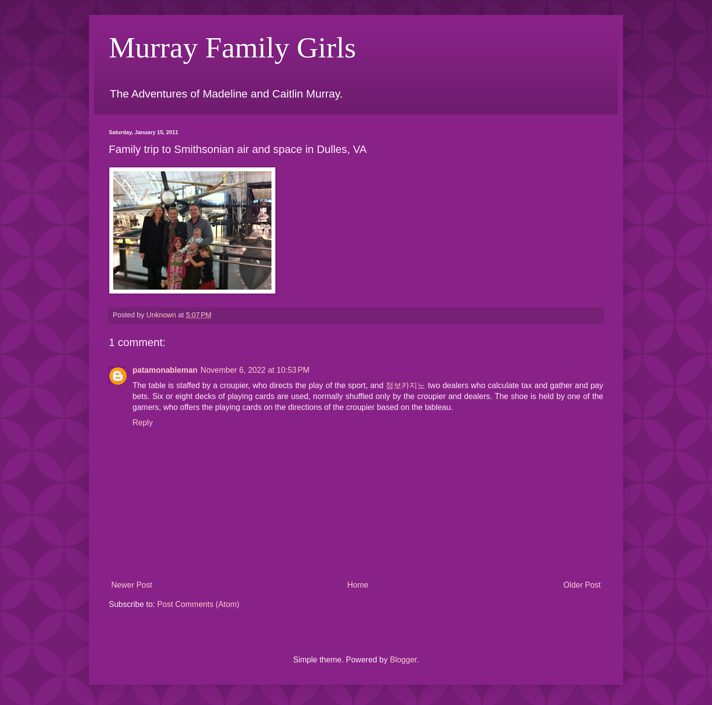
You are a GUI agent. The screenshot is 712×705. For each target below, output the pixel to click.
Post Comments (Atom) (198, 604)
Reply (143, 422)
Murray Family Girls (232, 47)
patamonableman (165, 370)
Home (357, 585)
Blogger (403, 659)
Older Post (582, 585)
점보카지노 (405, 385)
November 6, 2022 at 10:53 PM (255, 370)
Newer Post (131, 585)
